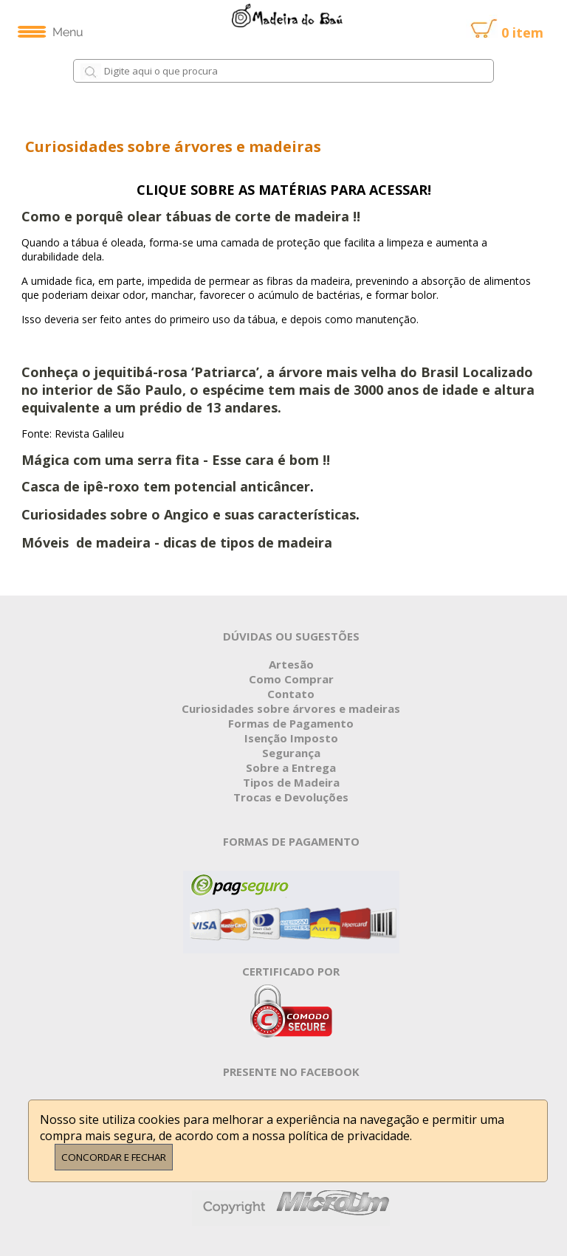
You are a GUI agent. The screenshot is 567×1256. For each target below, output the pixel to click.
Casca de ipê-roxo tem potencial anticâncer (165, 486)
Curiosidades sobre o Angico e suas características (188, 514)
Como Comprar (291, 679)
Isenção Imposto (291, 738)
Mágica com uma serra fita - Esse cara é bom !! (177, 460)
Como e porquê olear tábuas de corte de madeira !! (190, 216)
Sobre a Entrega (291, 767)
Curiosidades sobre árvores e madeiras (291, 708)
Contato (291, 693)
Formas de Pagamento (291, 723)
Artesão (291, 664)
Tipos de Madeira (291, 782)
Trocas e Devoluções (290, 797)
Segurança (291, 752)
